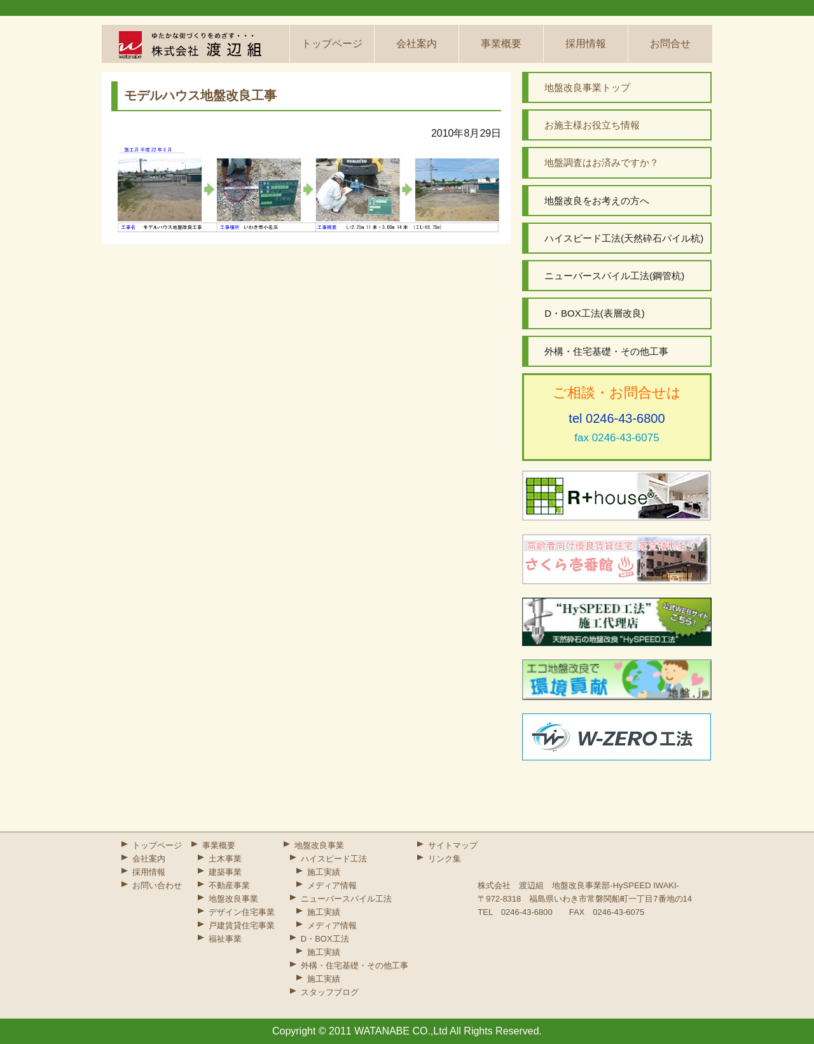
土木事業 (225, 858)
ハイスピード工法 (334, 858)
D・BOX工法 (325, 939)
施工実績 (323, 872)
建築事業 (225, 872)
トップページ (331, 43)
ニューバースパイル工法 (346, 898)
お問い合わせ (157, 885)
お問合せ (670, 43)
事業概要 (501, 43)
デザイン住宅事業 (242, 912)
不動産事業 (229, 885)
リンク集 (444, 858)
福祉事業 (225, 939)
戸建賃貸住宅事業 (242, 925)
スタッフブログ (330, 992)
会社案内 (416, 43)
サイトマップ (453, 845)
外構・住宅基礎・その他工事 (354, 965)
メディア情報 (332, 885)
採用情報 (585, 43)
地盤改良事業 (233, 898)
